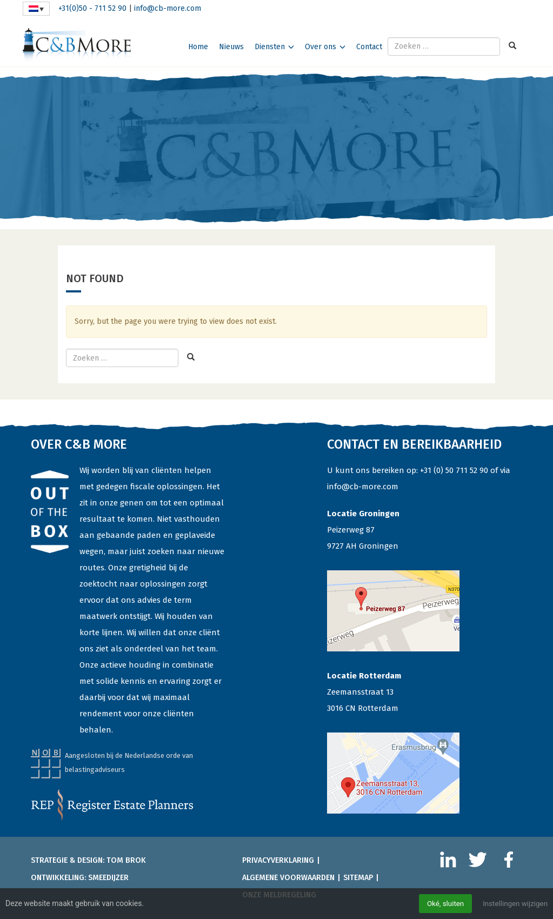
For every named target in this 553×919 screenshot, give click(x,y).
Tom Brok (126, 860)
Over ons (320, 46)
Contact (369, 46)
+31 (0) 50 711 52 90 (454, 470)
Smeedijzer (108, 877)
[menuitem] (36, 9)
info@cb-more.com (167, 8)
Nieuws (231, 46)
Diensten (270, 46)
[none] (36, 9)
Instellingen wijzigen (513, 903)
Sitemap (358, 877)
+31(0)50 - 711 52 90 (92, 8)
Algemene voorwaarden (288, 877)
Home (198, 46)
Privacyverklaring (278, 860)
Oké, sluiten (441, 903)
